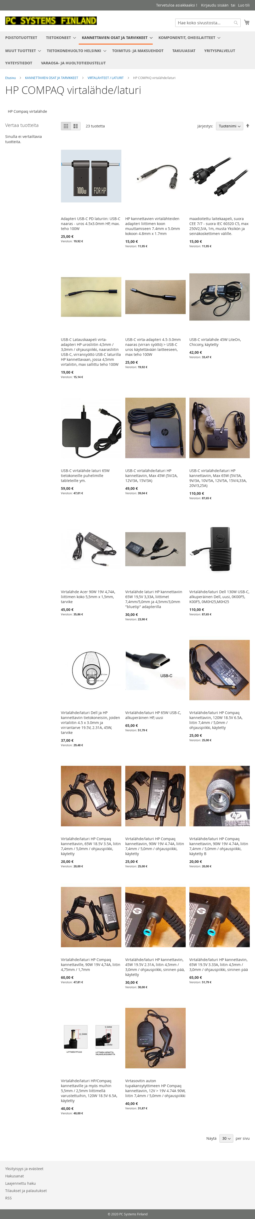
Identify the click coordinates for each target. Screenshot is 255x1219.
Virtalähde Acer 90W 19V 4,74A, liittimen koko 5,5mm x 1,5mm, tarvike (88, 596)
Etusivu (10, 78)
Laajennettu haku (20, 1183)
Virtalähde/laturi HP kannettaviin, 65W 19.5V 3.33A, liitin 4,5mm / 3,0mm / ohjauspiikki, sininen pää (218, 964)
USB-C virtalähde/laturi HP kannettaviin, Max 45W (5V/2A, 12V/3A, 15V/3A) (151, 475)
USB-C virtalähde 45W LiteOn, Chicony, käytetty (215, 342)
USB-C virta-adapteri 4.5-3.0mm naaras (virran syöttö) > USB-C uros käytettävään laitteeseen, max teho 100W (153, 347)
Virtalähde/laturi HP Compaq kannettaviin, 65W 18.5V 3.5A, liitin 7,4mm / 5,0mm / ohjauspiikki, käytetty (91, 846)
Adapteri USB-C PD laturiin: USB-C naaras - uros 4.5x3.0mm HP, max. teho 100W (90, 223)
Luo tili (244, 5)
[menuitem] (21, 37)
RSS (8, 1197)
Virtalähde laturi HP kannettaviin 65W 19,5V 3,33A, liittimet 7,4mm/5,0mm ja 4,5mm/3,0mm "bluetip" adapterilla (153, 599)
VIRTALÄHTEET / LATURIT (106, 78)
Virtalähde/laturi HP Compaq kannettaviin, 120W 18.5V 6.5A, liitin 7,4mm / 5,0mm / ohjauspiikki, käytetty (215, 720)
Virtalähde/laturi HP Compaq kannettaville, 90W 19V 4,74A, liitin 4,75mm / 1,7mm (90, 964)
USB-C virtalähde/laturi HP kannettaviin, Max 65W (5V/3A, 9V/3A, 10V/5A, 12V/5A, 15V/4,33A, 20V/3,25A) (218, 478)
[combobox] (208, 23)
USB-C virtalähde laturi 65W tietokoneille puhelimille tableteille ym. (85, 475)
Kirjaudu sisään (215, 5)
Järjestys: (205, 125)
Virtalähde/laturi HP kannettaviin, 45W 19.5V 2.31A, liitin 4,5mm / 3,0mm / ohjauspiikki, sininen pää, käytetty (155, 967)
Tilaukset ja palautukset (26, 1190)
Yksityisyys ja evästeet (24, 1168)
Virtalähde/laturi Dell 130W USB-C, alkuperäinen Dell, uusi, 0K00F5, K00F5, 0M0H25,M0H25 (219, 596)
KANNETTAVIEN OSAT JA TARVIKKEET (52, 78)
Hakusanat (14, 1175)
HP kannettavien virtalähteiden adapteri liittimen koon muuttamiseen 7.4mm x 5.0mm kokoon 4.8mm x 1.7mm (152, 226)
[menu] (127, 50)
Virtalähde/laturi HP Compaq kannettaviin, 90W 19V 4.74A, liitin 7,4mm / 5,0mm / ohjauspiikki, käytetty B (218, 846)
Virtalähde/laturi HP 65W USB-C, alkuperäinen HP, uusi (153, 715)
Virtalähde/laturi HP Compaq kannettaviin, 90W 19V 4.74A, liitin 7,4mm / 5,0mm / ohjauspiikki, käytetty (154, 846)
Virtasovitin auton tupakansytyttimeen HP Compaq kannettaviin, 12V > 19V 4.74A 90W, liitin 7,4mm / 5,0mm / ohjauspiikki (155, 1088)
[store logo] (51, 20)
